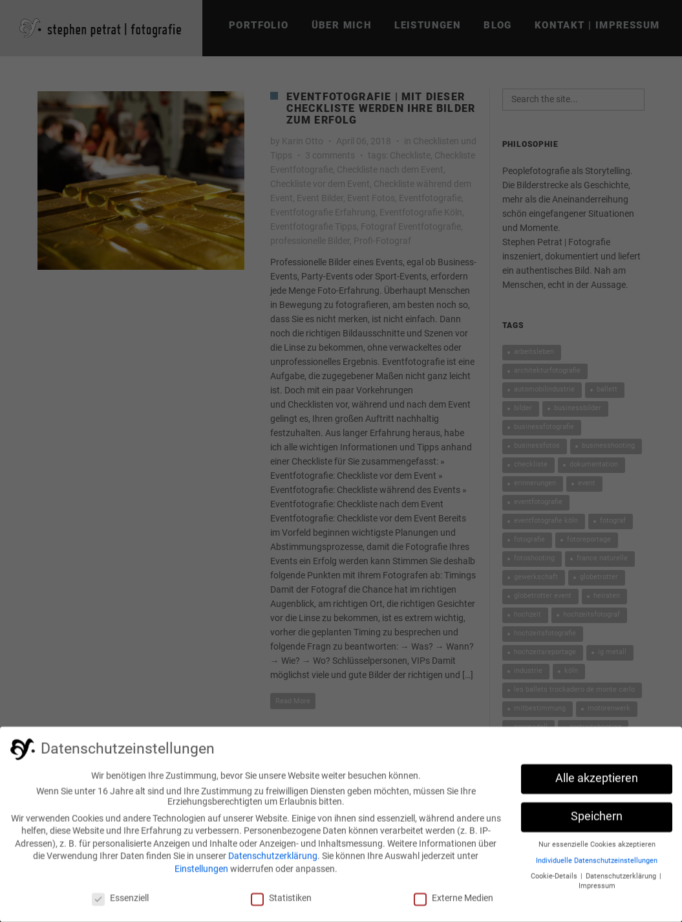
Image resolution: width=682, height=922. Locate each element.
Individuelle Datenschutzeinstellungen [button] (596, 865)
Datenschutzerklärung (272, 860)
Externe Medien (453, 902)
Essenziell (120, 902)
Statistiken (281, 902)
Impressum (597, 890)
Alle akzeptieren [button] (596, 782)
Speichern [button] (597, 820)
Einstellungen (201, 873)
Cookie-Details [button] (555, 880)
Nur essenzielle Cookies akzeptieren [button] (596, 848)
